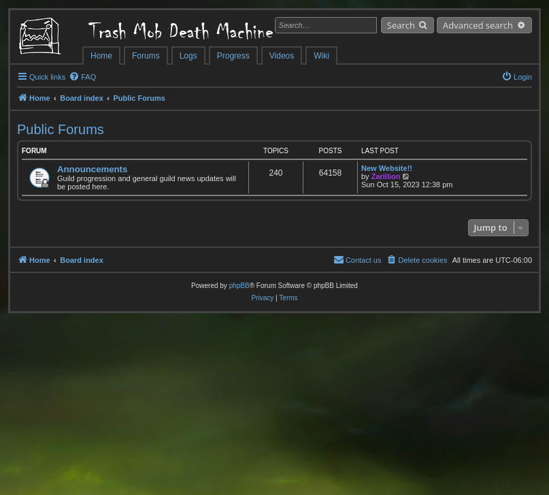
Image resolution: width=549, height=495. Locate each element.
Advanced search (478, 25)
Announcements (92, 169)
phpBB (239, 285)
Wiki (321, 56)
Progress (233, 56)
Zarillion (386, 176)
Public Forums (60, 129)
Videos (281, 56)
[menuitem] (82, 77)
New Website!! (386, 168)
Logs (188, 56)
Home (101, 56)
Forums (146, 56)
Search (401, 25)
